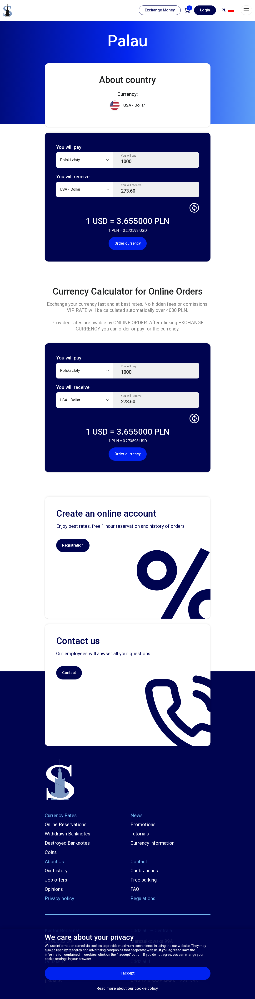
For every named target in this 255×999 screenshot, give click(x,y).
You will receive (131, 185)
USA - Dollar (127, 105)
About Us (54, 861)
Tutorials (139, 834)
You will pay (128, 155)
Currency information (152, 843)
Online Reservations (65, 824)
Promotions (142, 824)
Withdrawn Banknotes (67, 834)
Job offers (56, 880)
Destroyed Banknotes (67, 843)
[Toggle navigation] (246, 10)
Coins (51, 852)
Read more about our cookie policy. (128, 988)
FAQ (134, 889)
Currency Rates (61, 815)
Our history (56, 870)
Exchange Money (160, 10)
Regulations (142, 898)
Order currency (128, 243)
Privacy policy (59, 898)
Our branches (144, 870)
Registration (73, 545)
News (136, 815)
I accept (139, 973)
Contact (69, 672)
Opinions (54, 889)
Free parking (143, 880)
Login (205, 10)
